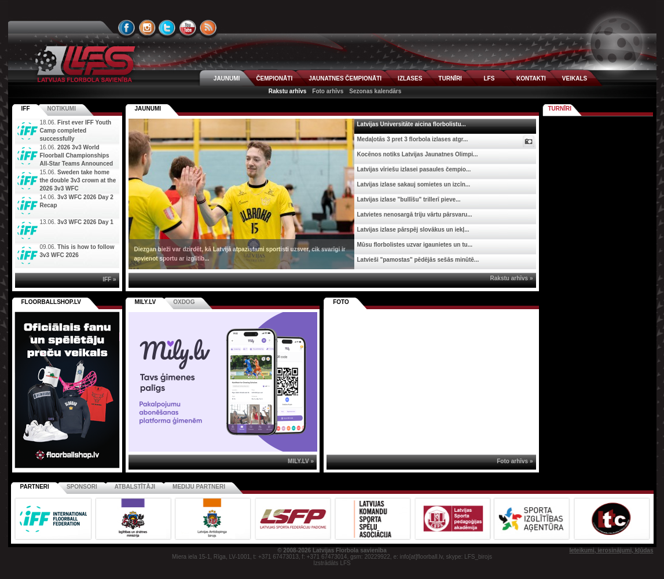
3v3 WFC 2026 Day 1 (85, 222)
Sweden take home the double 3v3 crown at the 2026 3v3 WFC (78, 180)
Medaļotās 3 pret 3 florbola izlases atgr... (412, 139)
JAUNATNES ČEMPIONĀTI (345, 78)
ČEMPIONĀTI (274, 78)
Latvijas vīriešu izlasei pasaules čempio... (414, 169)
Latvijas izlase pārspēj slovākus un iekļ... (413, 229)
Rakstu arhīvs (288, 91)
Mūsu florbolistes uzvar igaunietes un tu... (414, 244)
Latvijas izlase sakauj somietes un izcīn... (414, 184)
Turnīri (560, 108)
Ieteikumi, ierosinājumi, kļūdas (611, 550)
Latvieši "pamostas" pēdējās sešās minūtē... (418, 259)
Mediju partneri (199, 486)
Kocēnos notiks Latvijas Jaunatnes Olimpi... (417, 154)
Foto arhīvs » (515, 461)
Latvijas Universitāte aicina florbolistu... (411, 124)
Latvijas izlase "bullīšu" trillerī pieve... (409, 199)
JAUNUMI (227, 78)
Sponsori (82, 486)
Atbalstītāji (135, 486)
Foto (341, 302)
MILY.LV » (301, 461)
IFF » (109, 279)
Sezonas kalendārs (375, 91)
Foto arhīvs (327, 91)
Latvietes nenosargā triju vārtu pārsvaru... (414, 214)
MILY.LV (145, 302)
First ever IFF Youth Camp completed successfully (76, 130)
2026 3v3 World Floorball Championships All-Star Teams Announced (76, 155)
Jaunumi (148, 108)
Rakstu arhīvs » (511, 278)
